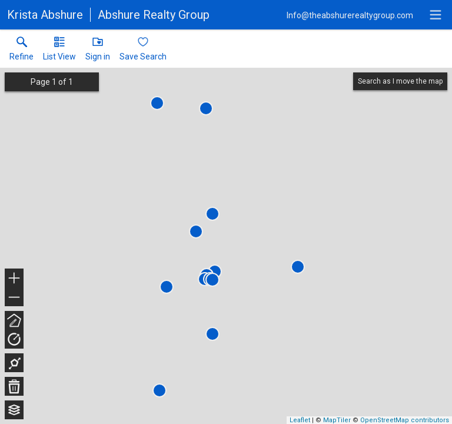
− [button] (14, 297)
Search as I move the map (400, 81)
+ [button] (14, 279)
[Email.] (350, 14)
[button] (59, 51)
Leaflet (300, 420)
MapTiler (337, 420)
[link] (21, 51)
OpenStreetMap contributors (404, 420)
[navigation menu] (435, 14)
